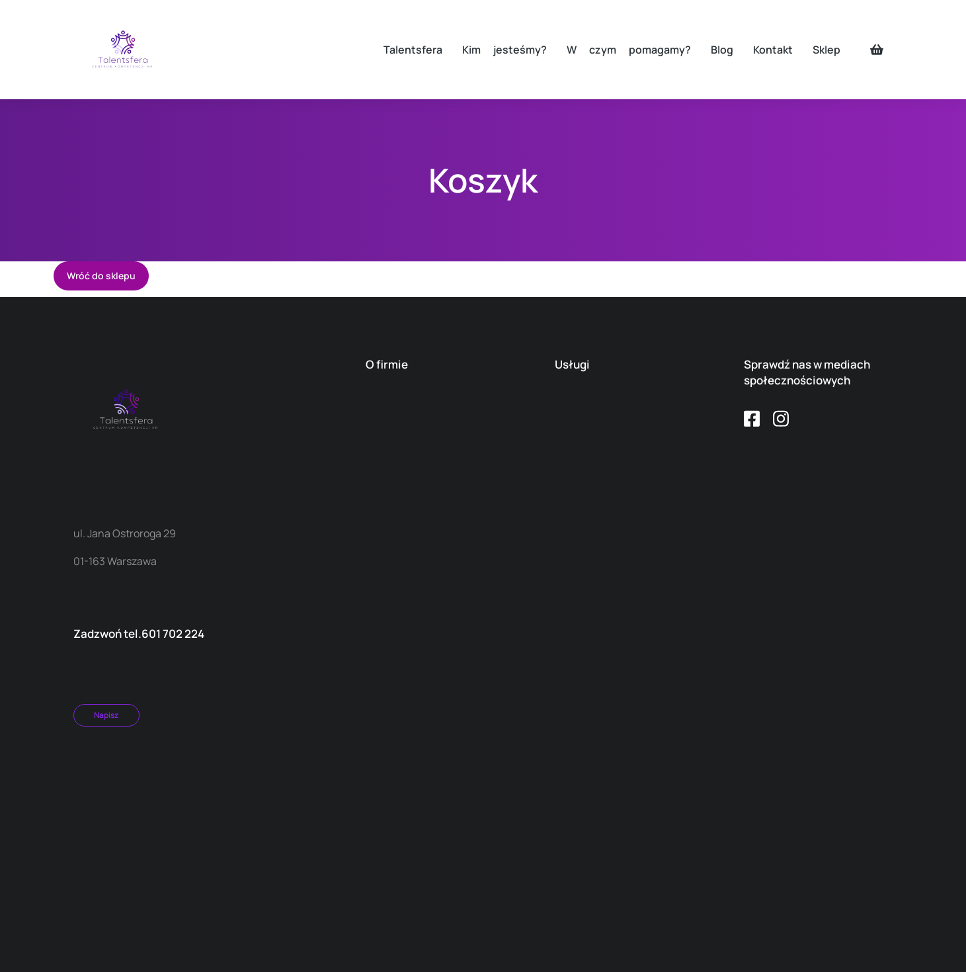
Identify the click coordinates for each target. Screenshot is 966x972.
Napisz (106, 715)
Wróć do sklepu (101, 275)
